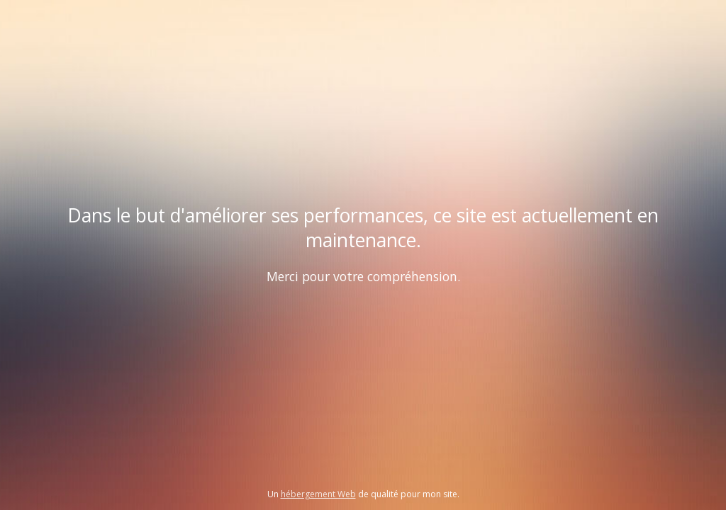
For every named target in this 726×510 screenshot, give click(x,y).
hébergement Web (318, 494)
